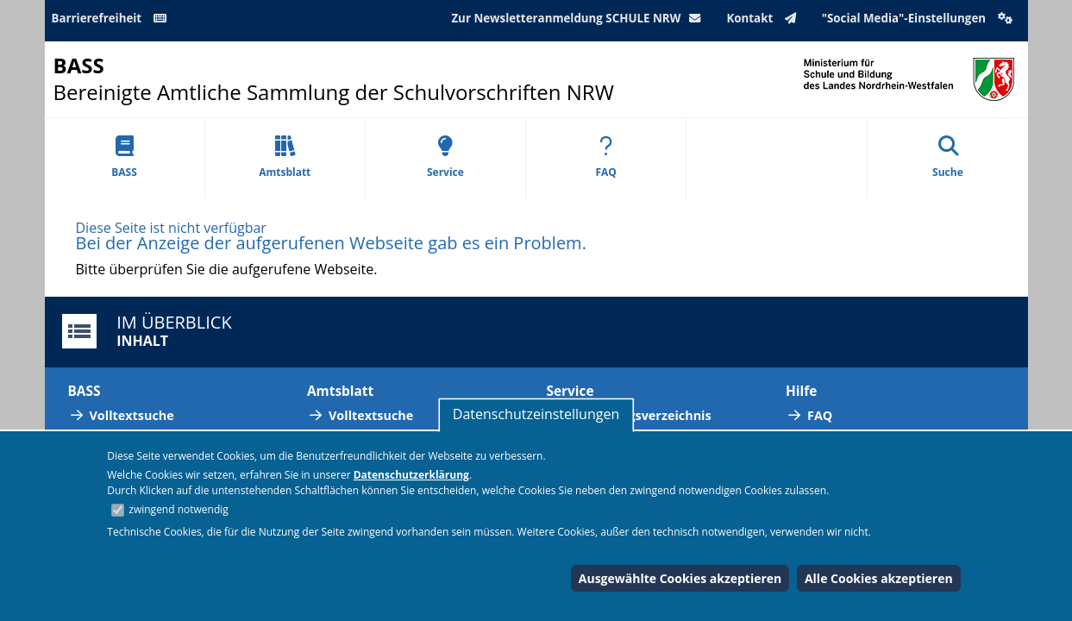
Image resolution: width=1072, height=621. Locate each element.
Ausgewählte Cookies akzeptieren (680, 578)
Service (445, 157)
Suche (947, 157)
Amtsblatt (284, 157)
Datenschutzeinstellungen (536, 414)
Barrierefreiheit (112, 18)
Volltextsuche (132, 415)
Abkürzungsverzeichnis (640, 415)
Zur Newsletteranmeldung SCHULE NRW (579, 18)
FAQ (605, 157)
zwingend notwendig (179, 509)
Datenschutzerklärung (411, 474)
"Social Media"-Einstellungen (919, 18)
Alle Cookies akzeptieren (879, 578)
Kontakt (764, 18)
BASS (124, 157)
